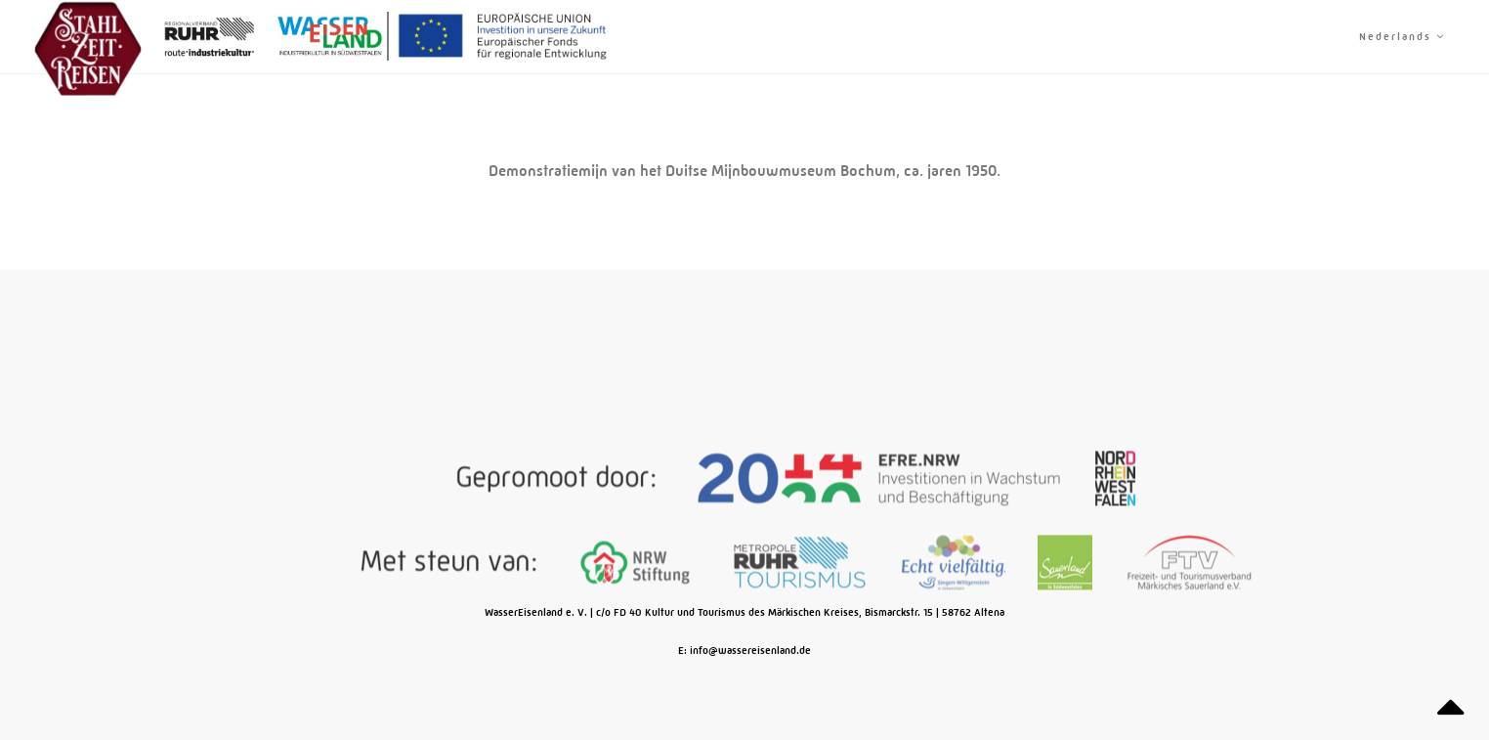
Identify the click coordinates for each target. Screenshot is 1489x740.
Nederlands (1402, 36)
